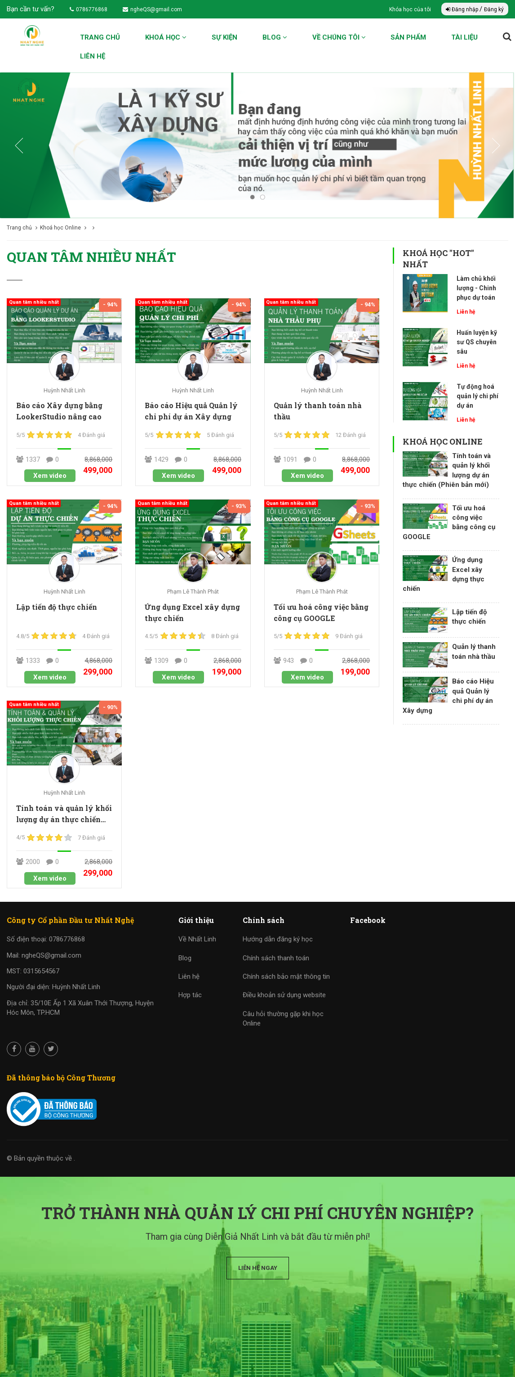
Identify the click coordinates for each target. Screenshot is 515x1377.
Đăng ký (494, 9)
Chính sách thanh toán (276, 958)
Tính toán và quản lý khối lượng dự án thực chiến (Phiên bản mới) (64, 819)
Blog (274, 37)
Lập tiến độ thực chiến (56, 607)
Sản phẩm (408, 37)
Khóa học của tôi (410, 9)
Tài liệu (464, 37)
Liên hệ (92, 56)
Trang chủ (100, 37)
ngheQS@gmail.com (152, 9)
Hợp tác (190, 995)
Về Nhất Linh (197, 939)
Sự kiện (224, 37)
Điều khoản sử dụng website (284, 995)
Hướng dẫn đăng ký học (278, 939)
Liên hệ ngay (257, 1267)
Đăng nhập (462, 9)
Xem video (50, 476)
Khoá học (165, 37)
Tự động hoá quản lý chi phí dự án (477, 396)
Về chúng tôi (339, 37)
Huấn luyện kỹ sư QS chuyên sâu (477, 342)
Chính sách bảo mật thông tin (286, 976)
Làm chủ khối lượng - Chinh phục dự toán (476, 288)
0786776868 (88, 9)
